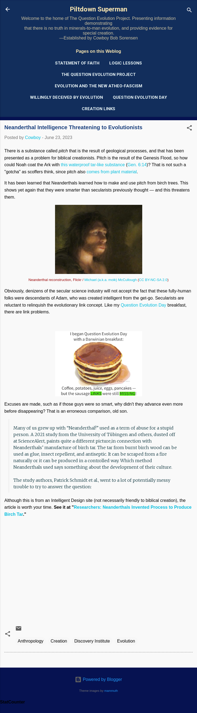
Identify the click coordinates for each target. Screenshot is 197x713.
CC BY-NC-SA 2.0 (153, 280)
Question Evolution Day (140, 97)
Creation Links (98, 108)
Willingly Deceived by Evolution (66, 97)
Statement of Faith (77, 63)
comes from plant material (112, 171)
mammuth (111, 690)
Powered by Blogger (98, 679)
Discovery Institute (92, 641)
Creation (59, 641)
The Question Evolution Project (98, 74)
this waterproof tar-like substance (93, 164)
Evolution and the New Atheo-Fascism (98, 86)
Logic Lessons (125, 63)
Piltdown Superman (98, 9)
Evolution (126, 641)
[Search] (189, 11)
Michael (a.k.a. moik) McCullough (110, 280)
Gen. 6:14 (137, 164)
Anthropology (30, 641)
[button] (189, 129)
